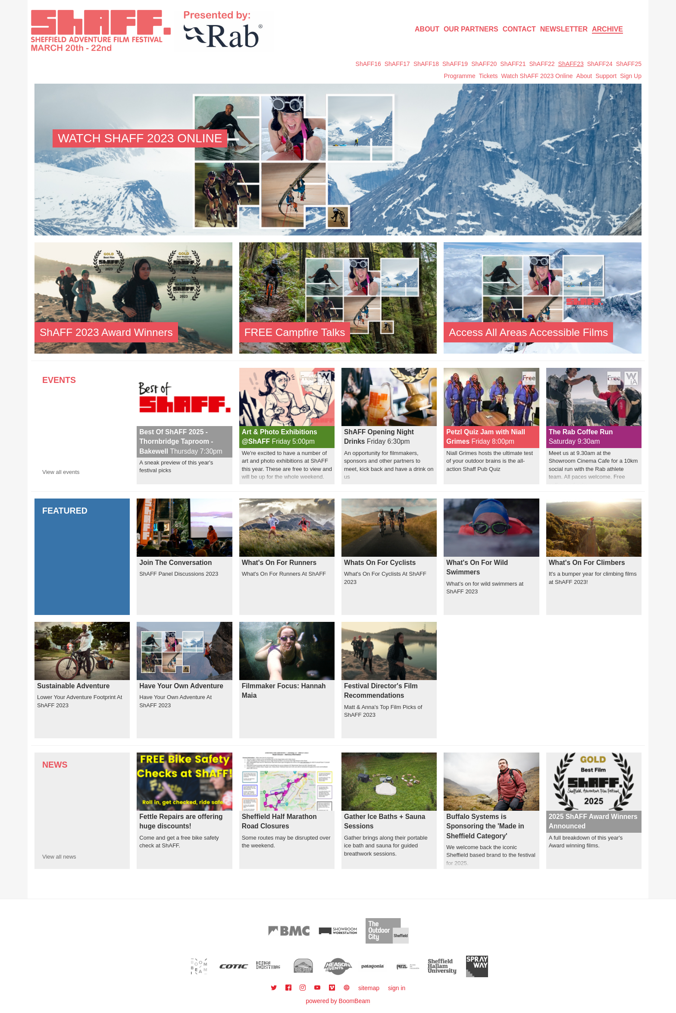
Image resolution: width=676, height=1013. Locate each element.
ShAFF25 (629, 63)
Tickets (488, 75)
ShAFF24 (600, 63)
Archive (607, 29)
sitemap (368, 988)
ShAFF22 (541, 63)
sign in (396, 988)
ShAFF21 (513, 63)
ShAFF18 (426, 63)
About (427, 29)
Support (606, 75)
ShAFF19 (455, 63)
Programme (460, 75)
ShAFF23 (571, 63)
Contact (519, 29)
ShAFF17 (397, 63)
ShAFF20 (484, 63)
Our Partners (471, 29)
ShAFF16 (368, 63)
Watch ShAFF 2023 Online (537, 75)
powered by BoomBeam (338, 1000)
